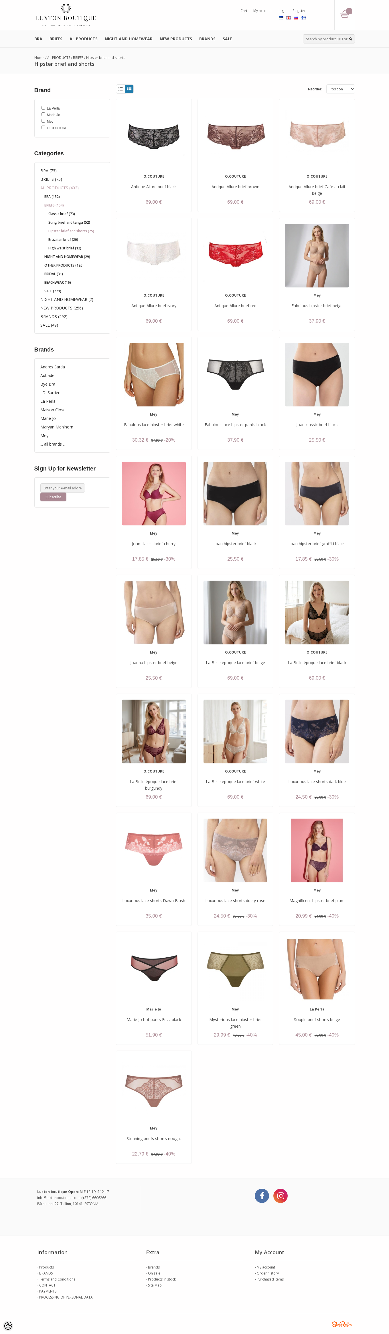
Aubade (47, 375)
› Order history (267, 1273)
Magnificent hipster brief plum (317, 900)
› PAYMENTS (46, 1291)
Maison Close (53, 409)
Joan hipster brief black (235, 543)
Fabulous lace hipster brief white (154, 424)
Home (39, 57)
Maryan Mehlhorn (56, 427)
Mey (44, 435)
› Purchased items (269, 1279)
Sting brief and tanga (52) (69, 222)
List (120, 89)
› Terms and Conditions (56, 1279)
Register (299, 10)
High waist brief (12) (64, 248)
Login (282, 10)
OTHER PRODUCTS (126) (64, 265)
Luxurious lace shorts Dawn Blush (153, 900)
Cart (243, 10)
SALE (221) (52, 291)
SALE (227, 38)
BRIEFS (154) (54, 205)
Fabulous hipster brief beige (317, 305)
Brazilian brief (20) (63, 239)
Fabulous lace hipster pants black (235, 424)
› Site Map (154, 1285)
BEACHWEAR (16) (57, 282)
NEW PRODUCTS (176, 38)
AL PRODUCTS (84, 38)
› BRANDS (45, 1273)
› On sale (153, 1273)
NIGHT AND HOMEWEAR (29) (67, 256)
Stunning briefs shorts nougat (154, 1138)
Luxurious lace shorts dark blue (317, 781)
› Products (45, 1267)
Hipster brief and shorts (105, 57)
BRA (38, 38)
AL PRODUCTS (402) (59, 187)
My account (262, 10)
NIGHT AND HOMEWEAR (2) (66, 299)
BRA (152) (52, 196)
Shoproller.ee (342, 1324)
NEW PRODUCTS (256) (61, 308)
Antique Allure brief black (154, 186)
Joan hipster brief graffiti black (317, 543)
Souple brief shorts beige (317, 1019)
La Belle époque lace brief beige (235, 662)
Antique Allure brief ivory (153, 305)
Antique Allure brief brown (235, 186)
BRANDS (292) (54, 316)
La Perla (48, 401)
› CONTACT (46, 1285)
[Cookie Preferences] (8, 1326)
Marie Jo (48, 418)
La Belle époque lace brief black (317, 662)
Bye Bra (47, 384)
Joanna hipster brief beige (153, 662)
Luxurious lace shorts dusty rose (235, 900)
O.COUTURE (153, 176)
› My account (265, 1267)
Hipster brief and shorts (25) (71, 231)
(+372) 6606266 (93, 1197)
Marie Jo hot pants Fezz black (154, 1019)
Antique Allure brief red (235, 305)
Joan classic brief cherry (153, 543)
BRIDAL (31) (53, 273)
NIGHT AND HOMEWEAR (129, 38)
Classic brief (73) (61, 213)
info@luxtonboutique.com (58, 1197)
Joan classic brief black (317, 424)
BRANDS (207, 38)
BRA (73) (48, 170)
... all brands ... (53, 444)
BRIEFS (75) (51, 179)
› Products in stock (161, 1279)
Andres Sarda (52, 367)
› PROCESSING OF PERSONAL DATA (65, 1297)
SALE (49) (49, 325)
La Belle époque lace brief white (235, 781)
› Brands (153, 1267)
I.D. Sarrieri (50, 392)
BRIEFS (56, 38)
